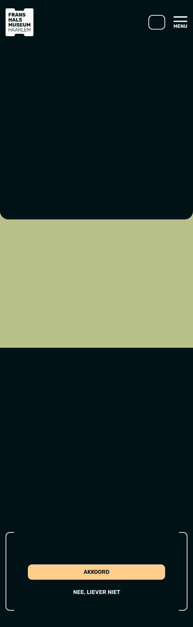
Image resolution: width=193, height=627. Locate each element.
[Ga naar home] (19, 22)
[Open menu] (180, 22)
